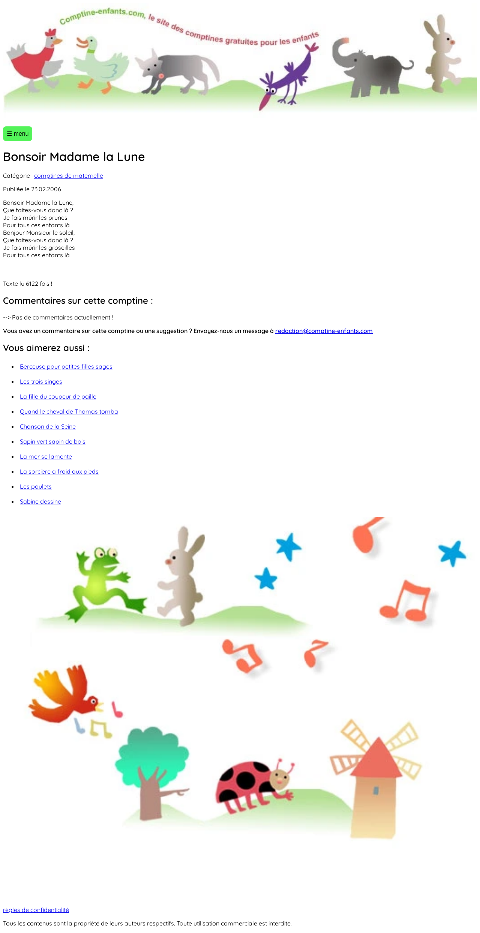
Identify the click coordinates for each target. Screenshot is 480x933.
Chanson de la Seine (48, 426)
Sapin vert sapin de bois (53, 441)
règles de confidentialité (36, 910)
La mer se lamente (46, 456)
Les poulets (36, 486)
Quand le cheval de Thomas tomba (69, 411)
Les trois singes (41, 381)
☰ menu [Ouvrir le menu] (17, 133)
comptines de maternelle (68, 175)
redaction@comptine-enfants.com (324, 330)
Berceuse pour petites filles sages (66, 366)
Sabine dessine (40, 501)
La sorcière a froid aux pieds (59, 471)
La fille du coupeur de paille (58, 396)
